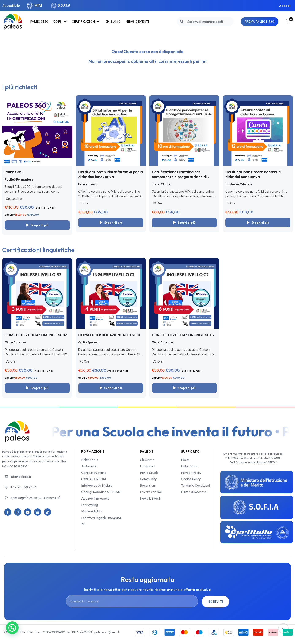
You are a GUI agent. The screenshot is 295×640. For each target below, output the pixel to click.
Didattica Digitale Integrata (101, 518)
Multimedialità (91, 511)
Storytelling (89, 505)
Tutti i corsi (88, 466)
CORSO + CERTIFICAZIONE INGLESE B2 (36, 335)
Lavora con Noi (151, 492)
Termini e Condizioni (195, 485)
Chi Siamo (147, 460)
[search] (182, 21)
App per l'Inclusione (95, 498)
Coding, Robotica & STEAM (101, 492)
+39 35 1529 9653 (23, 487)
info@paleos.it (21, 476)
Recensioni (148, 485)
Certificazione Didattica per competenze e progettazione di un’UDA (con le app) (179, 177)
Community (148, 479)
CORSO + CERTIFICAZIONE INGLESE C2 (183, 335)
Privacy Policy (191, 472)
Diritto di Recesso (194, 492)
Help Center (190, 466)
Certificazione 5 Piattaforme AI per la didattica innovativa (110, 174)
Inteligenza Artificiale (96, 485)
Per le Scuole (149, 472)
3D (83, 524)
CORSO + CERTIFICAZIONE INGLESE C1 (109, 335)
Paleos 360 (14, 172)
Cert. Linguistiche (93, 472)
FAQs (185, 460)
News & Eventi (150, 498)
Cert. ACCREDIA (93, 479)
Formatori (147, 466)
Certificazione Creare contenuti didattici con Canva (253, 174)
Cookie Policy (191, 479)
